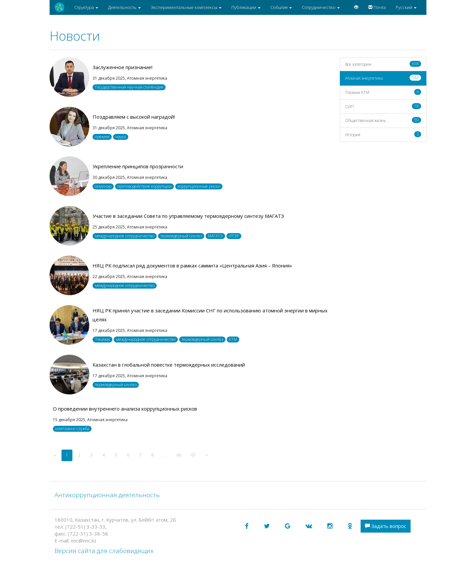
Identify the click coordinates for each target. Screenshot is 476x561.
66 (179, 455)
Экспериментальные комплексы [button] (186, 7)
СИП (383, 106)
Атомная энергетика (383, 78)
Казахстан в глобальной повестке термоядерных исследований (169, 364)
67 (193, 455)
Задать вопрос (385, 526)
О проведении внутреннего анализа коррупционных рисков (125, 408)
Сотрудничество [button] (321, 7)
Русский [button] (406, 7)
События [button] (281, 7)
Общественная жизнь (383, 120)
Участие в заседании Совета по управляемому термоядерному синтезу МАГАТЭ (188, 216)
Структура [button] (86, 7)
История (383, 134)
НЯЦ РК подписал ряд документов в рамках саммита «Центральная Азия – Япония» (192, 265)
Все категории (383, 64)
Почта (377, 7)
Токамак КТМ (383, 92)
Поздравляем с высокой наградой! (134, 116)
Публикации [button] (245, 7)
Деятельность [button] (124, 7)
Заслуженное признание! (122, 67)
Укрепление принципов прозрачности (138, 166)
